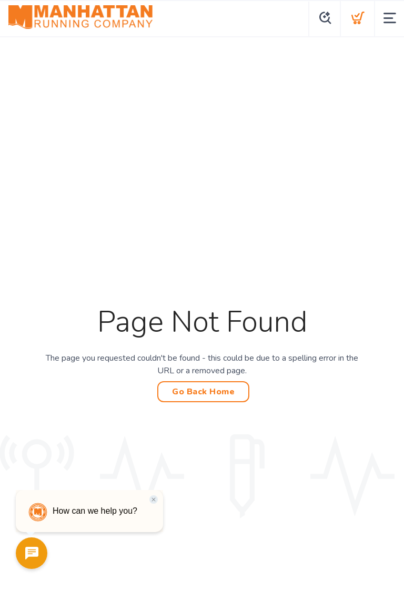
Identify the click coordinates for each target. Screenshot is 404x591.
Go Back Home (203, 392)
